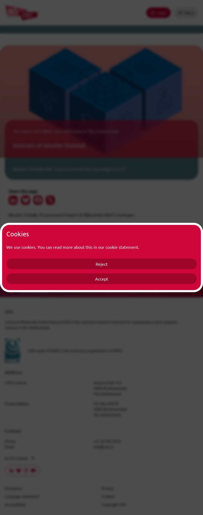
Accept (101, 278)
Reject (102, 264)
